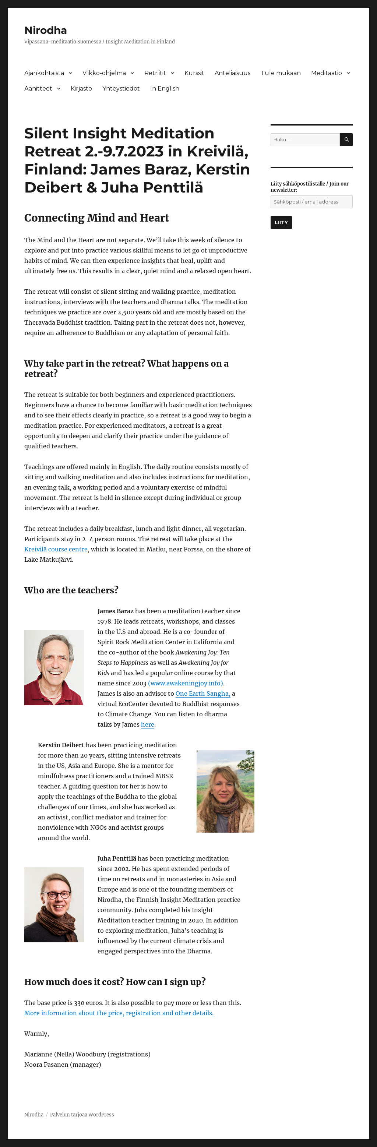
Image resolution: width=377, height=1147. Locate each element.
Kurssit (194, 73)
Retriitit (155, 73)
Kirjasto (81, 88)
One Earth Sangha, (203, 693)
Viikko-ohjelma (104, 73)
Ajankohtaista (44, 73)
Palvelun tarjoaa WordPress (82, 1115)
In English (164, 88)
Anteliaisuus (232, 73)
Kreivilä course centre (56, 549)
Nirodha (45, 30)
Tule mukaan (281, 73)
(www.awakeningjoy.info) (185, 683)
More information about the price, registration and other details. (119, 1013)
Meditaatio (326, 73)
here (147, 724)
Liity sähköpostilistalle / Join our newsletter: (310, 187)
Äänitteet (38, 88)
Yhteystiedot (121, 88)
